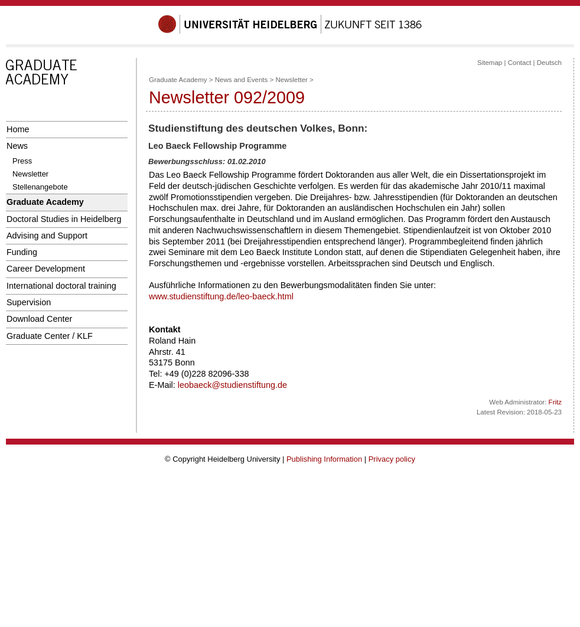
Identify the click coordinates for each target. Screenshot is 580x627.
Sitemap (489, 62)
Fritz (555, 402)
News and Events (241, 79)
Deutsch (549, 62)
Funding (21, 252)
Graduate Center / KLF (49, 336)
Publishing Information (324, 459)
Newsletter (30, 173)
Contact (520, 62)
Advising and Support (46, 235)
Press (22, 160)
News (17, 146)
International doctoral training (61, 285)
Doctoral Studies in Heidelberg (64, 219)
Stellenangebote (40, 186)
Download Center (39, 319)
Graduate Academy (45, 202)
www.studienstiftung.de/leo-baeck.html (221, 296)
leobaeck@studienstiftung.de (232, 385)
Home (17, 129)
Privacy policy (392, 459)
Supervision (28, 302)
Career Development (45, 268)
